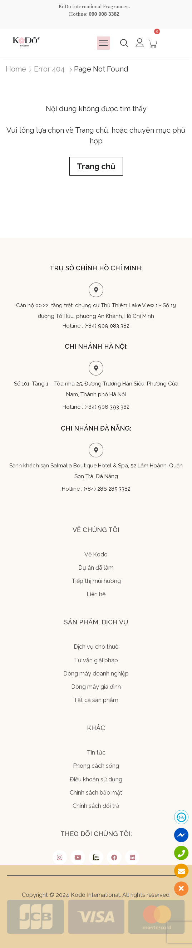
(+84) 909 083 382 (106, 326)
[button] (103, 43)
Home (16, 69)
